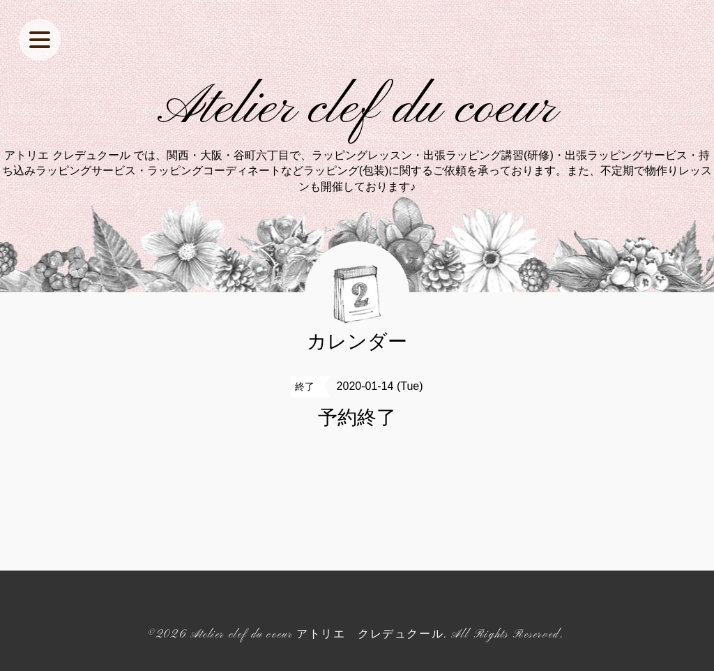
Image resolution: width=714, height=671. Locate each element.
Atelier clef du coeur (357, 109)
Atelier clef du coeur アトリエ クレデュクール (316, 635)
